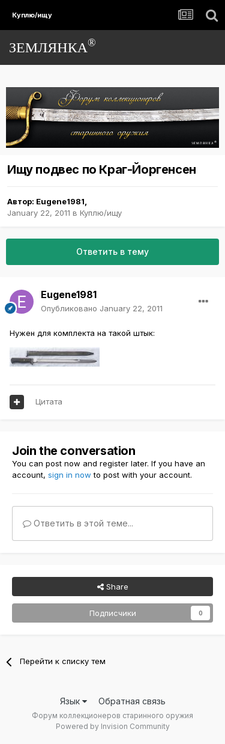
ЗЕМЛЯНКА (52, 46)
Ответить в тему (112, 251)
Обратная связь (132, 701)
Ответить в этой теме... (78, 523)
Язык (73, 701)
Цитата (48, 401)
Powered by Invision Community (113, 726)
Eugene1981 (60, 201)
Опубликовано (102, 308)
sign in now (69, 475)
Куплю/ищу (101, 213)
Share (112, 587)
